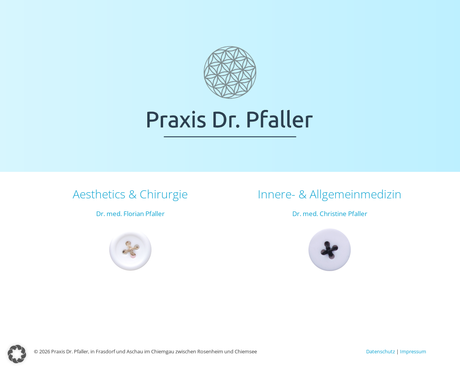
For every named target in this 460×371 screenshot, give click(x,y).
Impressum (413, 351)
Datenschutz (380, 351)
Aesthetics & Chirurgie (130, 194)
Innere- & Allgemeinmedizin (330, 194)
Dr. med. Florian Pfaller (130, 213)
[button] (17, 354)
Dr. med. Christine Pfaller (329, 213)
